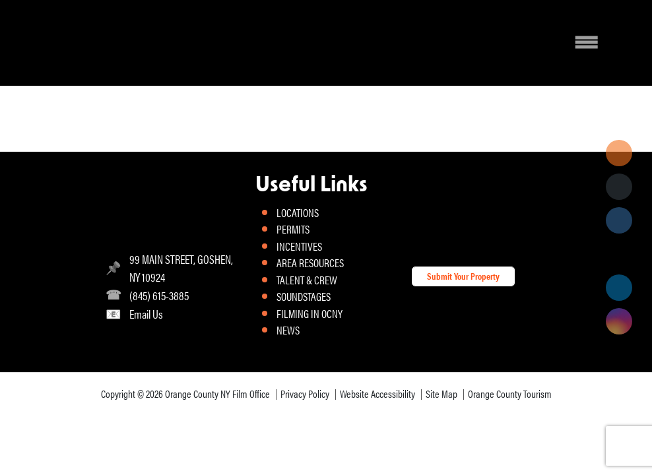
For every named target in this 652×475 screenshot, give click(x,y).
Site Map (441, 393)
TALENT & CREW (307, 280)
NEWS (288, 330)
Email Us (146, 313)
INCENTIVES (299, 246)
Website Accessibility (377, 393)
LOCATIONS (298, 212)
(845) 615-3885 (159, 295)
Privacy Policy (304, 393)
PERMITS (293, 229)
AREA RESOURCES (310, 262)
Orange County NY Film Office (217, 393)
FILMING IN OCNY (309, 313)
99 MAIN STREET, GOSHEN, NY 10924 (181, 268)
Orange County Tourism (510, 393)
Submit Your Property (463, 275)
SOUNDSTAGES (304, 296)
